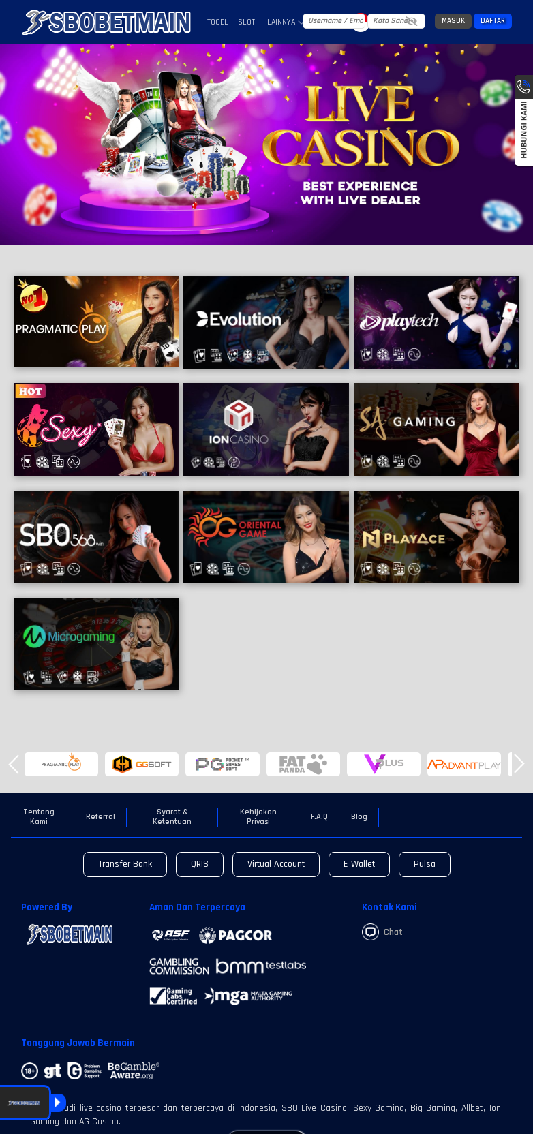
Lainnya (286, 22)
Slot (246, 22)
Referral (100, 817)
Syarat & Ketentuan (172, 817)
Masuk (453, 21)
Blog (359, 817)
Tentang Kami (39, 817)
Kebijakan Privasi (258, 817)
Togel (217, 22)
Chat (382, 931)
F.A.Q (319, 817)
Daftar (493, 21)
